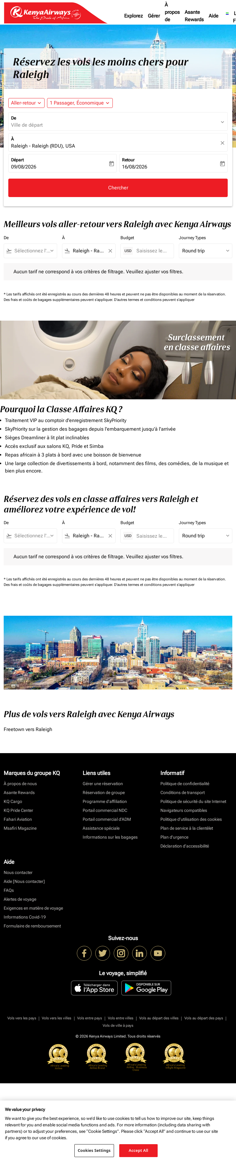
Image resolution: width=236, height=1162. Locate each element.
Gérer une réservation (103, 783)
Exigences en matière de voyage (33, 908)
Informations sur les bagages (110, 837)
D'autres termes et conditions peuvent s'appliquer (154, 300)
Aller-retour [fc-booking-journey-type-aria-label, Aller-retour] (23, 103)
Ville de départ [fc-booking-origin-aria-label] (27, 125)
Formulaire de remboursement (32, 925)
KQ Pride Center (18, 810)
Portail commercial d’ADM (107, 819)
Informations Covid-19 (25, 917)
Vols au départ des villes (159, 1018)
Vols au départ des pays (203, 1018)
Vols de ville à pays (118, 1025)
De (13, 118)
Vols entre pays (89, 1018)
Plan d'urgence (174, 837)
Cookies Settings (94, 1150)
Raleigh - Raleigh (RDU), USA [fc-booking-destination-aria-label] (43, 146)
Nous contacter (18, 872)
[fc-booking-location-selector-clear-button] (223, 142)
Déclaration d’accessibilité (184, 846)
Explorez (133, 16)
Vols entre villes (120, 1018)
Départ (17, 159)
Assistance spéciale (101, 828)
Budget (127, 237)
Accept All (138, 1150)
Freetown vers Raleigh (28, 729)
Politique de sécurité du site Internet (193, 801)
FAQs (9, 890)
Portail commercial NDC (105, 810)
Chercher (118, 188)
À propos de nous (172, 16)
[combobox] (33, 251)
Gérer (154, 16)
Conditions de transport (182, 792)
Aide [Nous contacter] (24, 881)
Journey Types (192, 237)
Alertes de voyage (20, 899)
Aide (213, 16)
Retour (128, 159)
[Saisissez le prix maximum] (152, 251)
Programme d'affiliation (105, 801)
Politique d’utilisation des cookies (191, 819)
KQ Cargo (13, 801)
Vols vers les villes (56, 1018)
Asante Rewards (194, 15)
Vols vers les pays (21, 1018)
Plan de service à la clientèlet (186, 828)
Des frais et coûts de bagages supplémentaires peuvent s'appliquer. (59, 300)
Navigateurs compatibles (183, 810)
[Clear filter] (110, 251)
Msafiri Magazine (20, 828)
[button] (80, 103)
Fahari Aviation (18, 819)
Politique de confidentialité (184, 783)
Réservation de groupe (104, 792)
